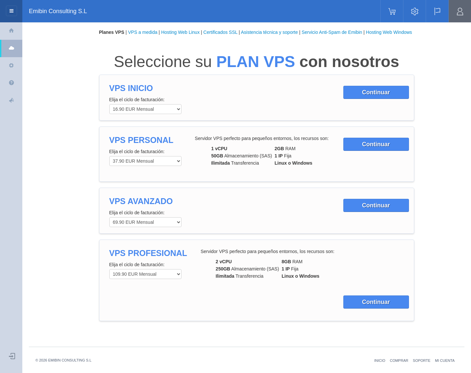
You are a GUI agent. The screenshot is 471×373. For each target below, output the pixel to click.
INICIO (379, 360)
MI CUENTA (445, 360)
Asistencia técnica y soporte (269, 32)
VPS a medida (143, 32)
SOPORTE (422, 360)
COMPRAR (399, 360)
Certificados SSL (220, 32)
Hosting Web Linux (180, 32)
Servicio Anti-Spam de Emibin (332, 32)
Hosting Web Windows (389, 32)
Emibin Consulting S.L (58, 11)
